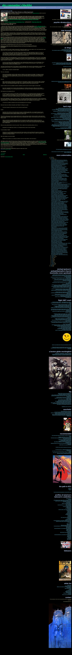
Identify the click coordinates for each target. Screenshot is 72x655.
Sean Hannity (69, 508)
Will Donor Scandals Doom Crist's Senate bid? (58, 164)
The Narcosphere (68, 592)
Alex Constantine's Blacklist (17, 5)
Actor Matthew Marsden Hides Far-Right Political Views (59, 216)
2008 (51, 265)
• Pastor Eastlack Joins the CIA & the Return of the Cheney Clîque (61, 315)
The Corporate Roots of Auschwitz (66, 411)
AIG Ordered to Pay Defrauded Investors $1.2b (64, 404)
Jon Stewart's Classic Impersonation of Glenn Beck (59, 235)
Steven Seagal (69, 524)
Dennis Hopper (69, 510)
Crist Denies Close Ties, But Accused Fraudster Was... (59, 239)
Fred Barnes (69, 518)
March (52, 262)
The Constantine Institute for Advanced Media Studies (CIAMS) (61, 50)
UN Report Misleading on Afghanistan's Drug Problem (59, 237)
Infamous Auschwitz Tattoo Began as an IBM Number (63, 413)
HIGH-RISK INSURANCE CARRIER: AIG (65, 394)
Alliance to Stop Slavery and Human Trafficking (64, 586)
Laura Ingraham (68, 530)
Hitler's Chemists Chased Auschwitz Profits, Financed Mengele (61, 414)
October (52, 255)
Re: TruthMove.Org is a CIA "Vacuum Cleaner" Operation (60, 219)
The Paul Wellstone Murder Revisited (65, 123)
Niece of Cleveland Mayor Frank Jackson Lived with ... (59, 229)
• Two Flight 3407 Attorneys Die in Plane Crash (64, 326)
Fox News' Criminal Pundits (67, 506)
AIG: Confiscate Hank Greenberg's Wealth (64, 399)
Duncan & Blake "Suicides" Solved (66, 440)
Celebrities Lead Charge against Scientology (58, 167)
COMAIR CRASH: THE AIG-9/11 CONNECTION (63, 397)
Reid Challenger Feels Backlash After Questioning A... (59, 217)
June (52, 259)
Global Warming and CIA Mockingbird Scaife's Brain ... (59, 228)
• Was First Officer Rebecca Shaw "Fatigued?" (64, 328)
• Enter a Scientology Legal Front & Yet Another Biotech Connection (61, 321)
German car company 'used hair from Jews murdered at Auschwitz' (61, 412)
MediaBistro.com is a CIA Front (66, 406)
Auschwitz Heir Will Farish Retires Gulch (57, 213)
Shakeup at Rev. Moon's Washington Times (57, 221)
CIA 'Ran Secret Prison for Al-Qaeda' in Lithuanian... (59, 180)
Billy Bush (69, 537)
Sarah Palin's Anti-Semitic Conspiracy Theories (58, 171)
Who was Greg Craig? (54, 189)
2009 (51, 158)
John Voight (69, 511)
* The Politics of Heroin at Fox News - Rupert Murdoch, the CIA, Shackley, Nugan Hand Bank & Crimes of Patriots (61, 63)
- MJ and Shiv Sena (68, 297)
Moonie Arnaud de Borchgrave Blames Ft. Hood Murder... (60, 212)
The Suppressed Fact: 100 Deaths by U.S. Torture (63, 149)
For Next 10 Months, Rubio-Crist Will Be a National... (59, 231)
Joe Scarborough (68, 527)
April (52, 261)
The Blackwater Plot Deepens (55, 215)
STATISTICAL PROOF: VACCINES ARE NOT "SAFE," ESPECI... (61, 243)
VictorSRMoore (69, 587)
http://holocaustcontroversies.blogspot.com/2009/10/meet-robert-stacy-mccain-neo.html (23, 19)
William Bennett (68, 507)
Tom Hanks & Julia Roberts (67, 501)
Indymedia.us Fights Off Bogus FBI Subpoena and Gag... (60, 197)
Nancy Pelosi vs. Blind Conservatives (57, 253)
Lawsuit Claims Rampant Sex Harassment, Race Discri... (60, 211)
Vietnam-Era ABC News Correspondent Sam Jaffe (63, 521)
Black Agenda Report (68, 588)
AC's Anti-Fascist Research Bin (66, 49)
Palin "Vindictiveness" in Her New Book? (57, 194)
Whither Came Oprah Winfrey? (66, 503)
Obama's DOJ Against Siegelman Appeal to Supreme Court (60, 185)
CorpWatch (69, 589)
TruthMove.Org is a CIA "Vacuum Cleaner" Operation (59, 227)
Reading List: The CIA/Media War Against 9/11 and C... (59, 251)
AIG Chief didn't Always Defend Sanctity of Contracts (63, 401)
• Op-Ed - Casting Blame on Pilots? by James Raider (63, 330)
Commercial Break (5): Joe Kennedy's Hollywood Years (62, 534)
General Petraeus (68, 505)
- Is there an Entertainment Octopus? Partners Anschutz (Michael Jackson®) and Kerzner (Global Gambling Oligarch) (61, 289)
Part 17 (70, 489)
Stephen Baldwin (68, 526)
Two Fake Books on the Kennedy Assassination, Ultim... (59, 168)
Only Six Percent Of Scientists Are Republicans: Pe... (59, 244)
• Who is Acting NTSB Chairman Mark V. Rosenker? (63, 319)
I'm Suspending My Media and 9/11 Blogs (57, 234)
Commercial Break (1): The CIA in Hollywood (64, 504)
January (52, 264)
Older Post (45, 154)
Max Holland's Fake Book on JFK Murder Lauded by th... (60, 220)
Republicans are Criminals (67, 66)
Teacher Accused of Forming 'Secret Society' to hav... (59, 232)
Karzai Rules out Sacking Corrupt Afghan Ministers (59, 250)
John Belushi (69, 535)
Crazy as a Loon (68, 590)
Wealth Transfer (68, 398)
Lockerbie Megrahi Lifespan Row (56, 173)
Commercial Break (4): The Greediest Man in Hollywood (62, 528)
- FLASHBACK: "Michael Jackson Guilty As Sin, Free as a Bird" (61, 278)
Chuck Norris (69, 531)
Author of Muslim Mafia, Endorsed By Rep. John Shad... (59, 222)
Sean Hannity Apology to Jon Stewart (57, 192)
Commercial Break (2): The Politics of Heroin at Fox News (62, 520)
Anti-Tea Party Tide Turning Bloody (56, 177)
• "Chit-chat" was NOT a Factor (66, 329)
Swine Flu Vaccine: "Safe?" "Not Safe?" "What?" (58, 193)
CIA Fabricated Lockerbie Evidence (65, 115)
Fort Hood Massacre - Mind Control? (56, 242)
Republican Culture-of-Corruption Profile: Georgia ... (59, 191)
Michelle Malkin (69, 529)
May (52, 260)
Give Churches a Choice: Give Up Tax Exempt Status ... (59, 170)
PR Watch (69, 593)
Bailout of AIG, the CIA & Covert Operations (64, 393)
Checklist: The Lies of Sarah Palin (56, 190)
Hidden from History (68, 591)
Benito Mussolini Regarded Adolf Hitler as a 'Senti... (59, 178)
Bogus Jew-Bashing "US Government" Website (58, 240)
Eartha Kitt (69, 515)
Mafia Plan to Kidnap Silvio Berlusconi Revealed (58, 196)
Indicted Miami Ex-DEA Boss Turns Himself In (64, 112)
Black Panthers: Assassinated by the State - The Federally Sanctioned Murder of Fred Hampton (62, 116)
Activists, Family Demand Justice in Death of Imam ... (59, 188)
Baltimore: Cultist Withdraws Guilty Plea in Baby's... (59, 166)
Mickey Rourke (69, 523)
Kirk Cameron (69, 539)
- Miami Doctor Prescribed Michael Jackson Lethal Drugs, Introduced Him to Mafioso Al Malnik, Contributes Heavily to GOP (61, 286)
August (52, 257)
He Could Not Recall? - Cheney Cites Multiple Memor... (59, 254)
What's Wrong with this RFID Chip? (56, 165)
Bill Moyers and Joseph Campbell (66, 525)
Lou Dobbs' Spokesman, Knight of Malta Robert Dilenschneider (61, 109)
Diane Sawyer (69, 538)
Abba (70, 522)
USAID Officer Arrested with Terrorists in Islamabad (63, 108)
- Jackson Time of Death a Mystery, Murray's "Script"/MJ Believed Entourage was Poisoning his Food (61, 295)
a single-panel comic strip (41, 26)
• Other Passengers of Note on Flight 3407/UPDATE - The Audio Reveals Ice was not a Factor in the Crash (61, 305)
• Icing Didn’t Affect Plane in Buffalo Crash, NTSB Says (63, 314)
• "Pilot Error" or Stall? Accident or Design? (64, 327)
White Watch (69, 585)
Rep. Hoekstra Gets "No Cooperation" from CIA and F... (59, 218)
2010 (51, 157)
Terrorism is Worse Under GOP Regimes (57, 238)
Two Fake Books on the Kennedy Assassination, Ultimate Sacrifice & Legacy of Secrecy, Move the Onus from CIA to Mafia (61, 114)
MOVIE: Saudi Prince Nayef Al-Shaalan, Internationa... (59, 184)
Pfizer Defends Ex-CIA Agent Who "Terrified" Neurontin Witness (61, 124)
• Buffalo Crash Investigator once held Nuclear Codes (63, 306)
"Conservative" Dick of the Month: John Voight (58, 199)
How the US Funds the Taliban (56, 200)
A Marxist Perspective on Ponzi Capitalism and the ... (59, 179)
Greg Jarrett (69, 533)
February (52, 263)
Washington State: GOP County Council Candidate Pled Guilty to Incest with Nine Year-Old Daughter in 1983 (61, 81)
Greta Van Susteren (68, 519)
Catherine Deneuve (68, 514)
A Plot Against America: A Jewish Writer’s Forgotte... (59, 207)
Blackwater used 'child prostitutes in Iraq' (65, 122)
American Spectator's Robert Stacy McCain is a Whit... (59, 195)
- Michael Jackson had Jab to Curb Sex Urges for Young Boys (61, 274)
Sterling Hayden (68, 513)
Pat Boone (69, 499)
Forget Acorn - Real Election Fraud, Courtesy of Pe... (59, 198)
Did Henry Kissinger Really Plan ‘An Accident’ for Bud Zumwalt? (61, 121)
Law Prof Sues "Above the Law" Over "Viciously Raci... (59, 252)
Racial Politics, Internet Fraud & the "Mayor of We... (59, 174)
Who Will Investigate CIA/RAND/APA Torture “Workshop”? (60, 176)
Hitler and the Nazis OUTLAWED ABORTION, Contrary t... (60, 236)
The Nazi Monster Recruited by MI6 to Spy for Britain (63, 128)
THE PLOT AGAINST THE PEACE (56, 230)
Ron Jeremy (69, 512)
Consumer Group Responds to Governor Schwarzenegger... (60, 172)
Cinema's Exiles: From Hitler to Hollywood (64, 509)
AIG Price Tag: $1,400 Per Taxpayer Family (64, 400)
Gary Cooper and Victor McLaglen (66, 517)
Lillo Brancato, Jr (68, 502)
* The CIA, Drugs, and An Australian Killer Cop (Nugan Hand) (62, 64)
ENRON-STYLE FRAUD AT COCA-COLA (65, 439)
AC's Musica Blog (68, 51)
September (53, 256)
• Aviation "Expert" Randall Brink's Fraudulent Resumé (63, 318)
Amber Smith (69, 536)
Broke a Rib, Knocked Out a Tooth (56, 241)
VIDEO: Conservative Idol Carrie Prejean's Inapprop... (59, 208)
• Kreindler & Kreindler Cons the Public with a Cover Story (62, 313)
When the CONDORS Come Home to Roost (64, 110)
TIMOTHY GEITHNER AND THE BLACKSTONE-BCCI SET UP (61, 344)
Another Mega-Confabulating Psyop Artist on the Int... (59, 169)
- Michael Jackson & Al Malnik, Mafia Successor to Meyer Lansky (61, 284)
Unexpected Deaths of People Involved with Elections (59, 209)
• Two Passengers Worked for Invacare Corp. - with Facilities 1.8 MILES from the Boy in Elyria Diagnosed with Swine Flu (61, 325)
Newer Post (2, 154)
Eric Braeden (69, 516)
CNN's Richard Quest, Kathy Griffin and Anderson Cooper (62, 500)
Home (24, 154)
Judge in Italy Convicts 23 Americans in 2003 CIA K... (59, 249)
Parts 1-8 (69, 488)
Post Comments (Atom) (9, 156)
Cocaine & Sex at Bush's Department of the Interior (63, 447)
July (52, 258)
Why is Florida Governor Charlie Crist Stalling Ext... (59, 233)
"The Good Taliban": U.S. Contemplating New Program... (59, 201)
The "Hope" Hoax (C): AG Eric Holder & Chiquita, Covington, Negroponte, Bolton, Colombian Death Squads (62, 453)
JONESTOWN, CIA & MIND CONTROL (65, 444)
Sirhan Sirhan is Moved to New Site (56, 210)
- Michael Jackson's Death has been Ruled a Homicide (63, 294)
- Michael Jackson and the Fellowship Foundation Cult (63, 296)
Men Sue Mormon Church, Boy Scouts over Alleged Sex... (60, 186)
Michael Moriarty (68, 498)
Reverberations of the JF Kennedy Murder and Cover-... (59, 163)
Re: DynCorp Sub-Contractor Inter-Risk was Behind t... (59, 206)
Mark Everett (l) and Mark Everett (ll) (65, 532)
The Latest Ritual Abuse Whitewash (65, 127)
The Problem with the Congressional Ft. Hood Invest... (59, 187)
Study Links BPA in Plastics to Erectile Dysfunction (59, 214)
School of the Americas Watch (66, 594)
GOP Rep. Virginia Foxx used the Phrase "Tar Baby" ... (59, 175)
